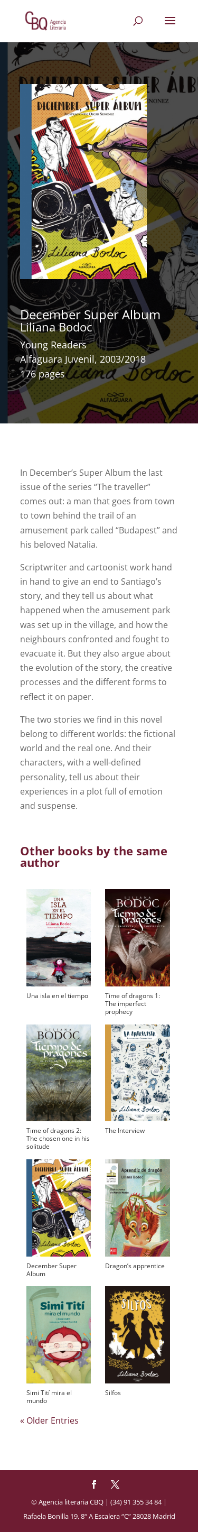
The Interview (125, 1130)
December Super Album (51, 1269)
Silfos (113, 1392)
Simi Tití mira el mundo (49, 1396)
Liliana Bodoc (56, 327)
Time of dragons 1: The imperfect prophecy (132, 1003)
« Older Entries (49, 1420)
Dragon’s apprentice (135, 1265)
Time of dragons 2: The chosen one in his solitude (58, 1138)
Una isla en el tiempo (57, 995)
